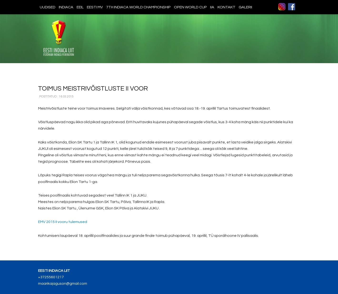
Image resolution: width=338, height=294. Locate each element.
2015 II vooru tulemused (62, 222)
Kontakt (226, 7)
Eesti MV (95, 7)
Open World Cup (190, 7)
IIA (212, 7)
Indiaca (66, 7)
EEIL (80, 7)
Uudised (47, 7)
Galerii (245, 7)
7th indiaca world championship (138, 7)
